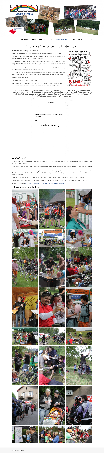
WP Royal (22, 450)
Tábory (34, 39)
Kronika (73, 39)
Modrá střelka (25, 39)
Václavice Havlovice (62, 39)
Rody (50, 39)
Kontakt (80, 39)
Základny (42, 39)
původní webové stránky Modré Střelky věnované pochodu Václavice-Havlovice (45, 183)
